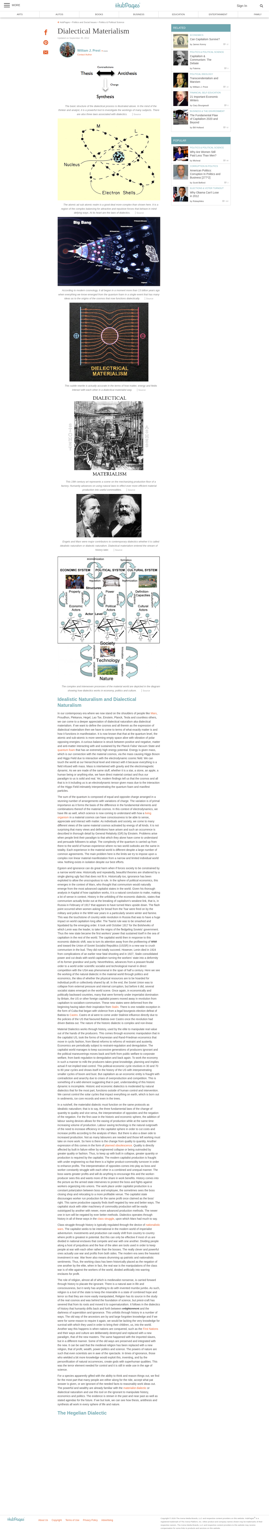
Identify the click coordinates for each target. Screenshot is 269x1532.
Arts (20, 14)
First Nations (150, 1328)
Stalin (115, 1007)
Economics (196, 35)
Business (138, 14)
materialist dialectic (134, 1388)
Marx (154, 713)
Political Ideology (201, 74)
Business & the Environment (207, 111)
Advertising (107, 1520)
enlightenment (130, 1308)
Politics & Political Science (207, 52)
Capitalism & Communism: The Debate (201, 60)
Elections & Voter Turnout (207, 188)
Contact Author (84, 54)
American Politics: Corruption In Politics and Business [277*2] (205, 174)
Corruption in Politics (204, 166)
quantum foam (66, 750)
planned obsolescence (118, 1145)
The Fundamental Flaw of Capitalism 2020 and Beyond (204, 119)
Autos (59, 14)
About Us (43, 1520)
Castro (74, 1015)
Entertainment (218, 14)
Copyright (57, 1520)
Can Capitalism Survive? (205, 39)
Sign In (242, 6)
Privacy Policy (90, 1520)
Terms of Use (72, 1520)
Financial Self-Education (205, 92)
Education (178, 14)
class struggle (105, 1218)
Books (99, 14)
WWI (154, 941)
